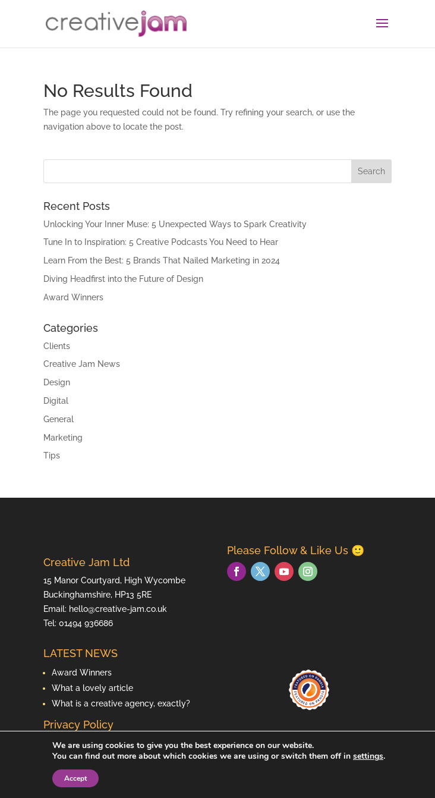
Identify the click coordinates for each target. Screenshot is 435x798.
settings (368, 756)
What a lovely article (92, 688)
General (58, 419)
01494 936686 (86, 623)
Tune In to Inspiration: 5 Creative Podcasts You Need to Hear (160, 242)
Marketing (63, 437)
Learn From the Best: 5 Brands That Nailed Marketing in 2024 (161, 260)
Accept (75, 778)
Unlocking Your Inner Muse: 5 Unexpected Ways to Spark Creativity (175, 224)
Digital (55, 401)
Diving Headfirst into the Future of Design (123, 279)
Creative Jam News (81, 364)
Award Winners (73, 297)
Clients (56, 346)
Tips (51, 455)
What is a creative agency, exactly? (121, 703)
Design (56, 382)
